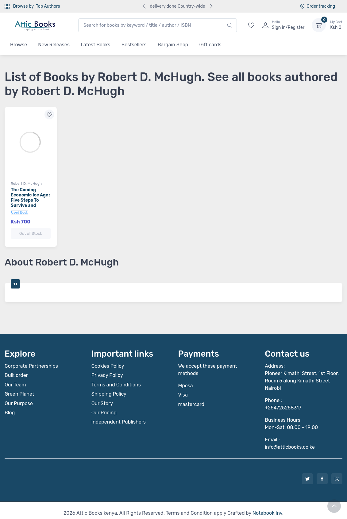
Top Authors (48, 6)
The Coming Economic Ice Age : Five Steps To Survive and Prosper (30, 200)
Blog (10, 407)
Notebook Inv (267, 507)
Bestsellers (134, 45)
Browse (18, 45)
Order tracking (317, 6)
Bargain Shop (173, 45)
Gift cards (210, 45)
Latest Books (95, 45)
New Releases (54, 45)
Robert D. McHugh (26, 183)
